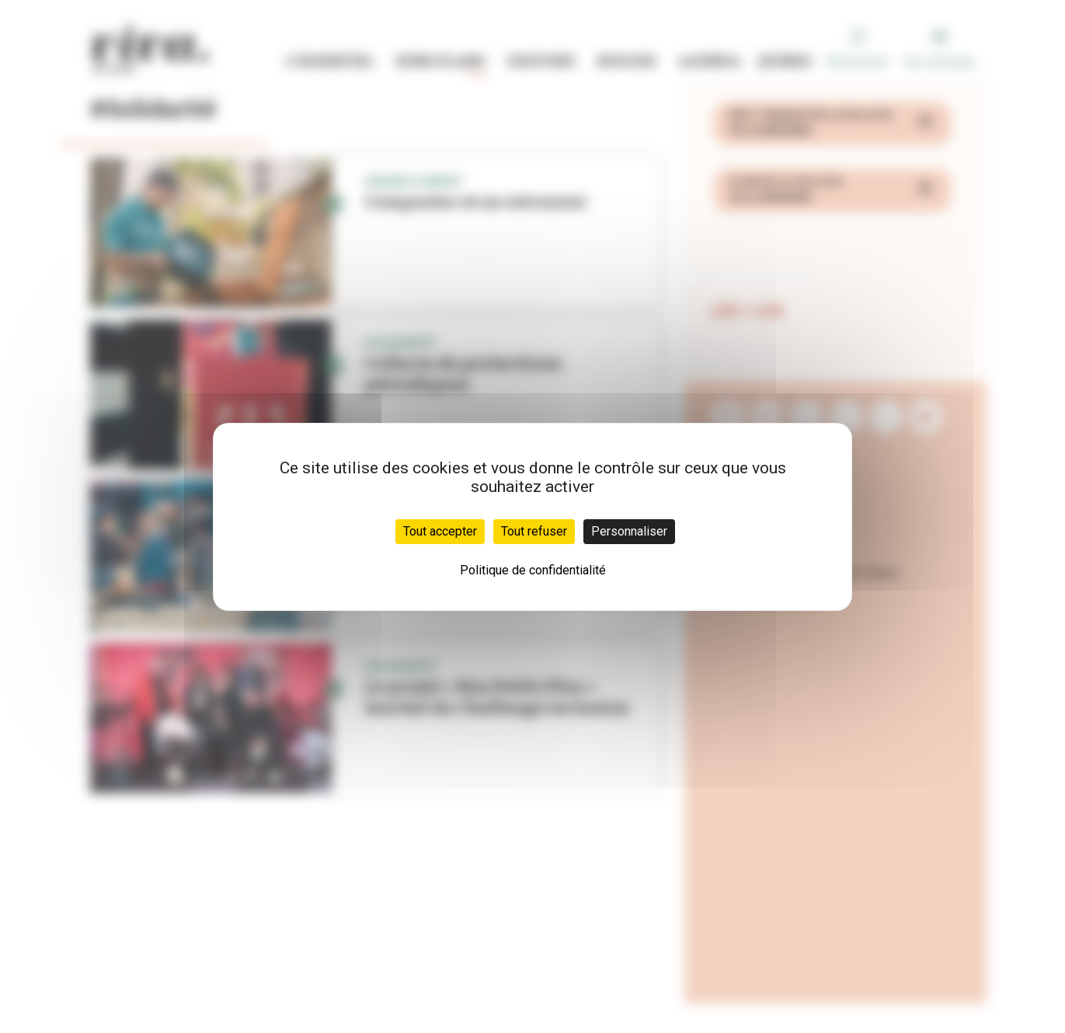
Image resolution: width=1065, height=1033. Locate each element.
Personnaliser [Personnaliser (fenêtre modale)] (629, 531)
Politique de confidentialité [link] (533, 570)
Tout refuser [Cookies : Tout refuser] (534, 531)
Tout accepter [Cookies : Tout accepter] (440, 531)
